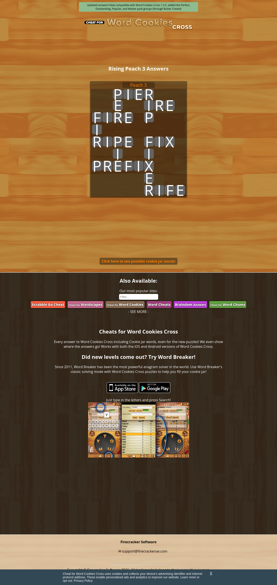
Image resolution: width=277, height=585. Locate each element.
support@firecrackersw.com (144, 551)
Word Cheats (159, 304)
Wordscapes (85, 304)
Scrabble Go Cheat (48, 304)
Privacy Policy (83, 580)
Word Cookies (125, 304)
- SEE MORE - (138, 311)
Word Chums (227, 304)
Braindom (190, 304)
